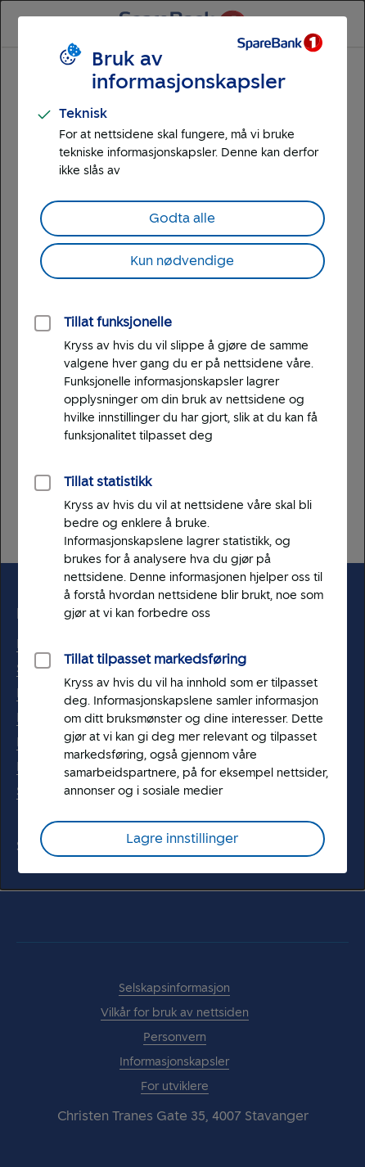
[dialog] (182, 445)
